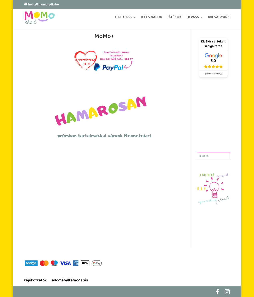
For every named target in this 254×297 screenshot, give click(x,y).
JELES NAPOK (151, 18)
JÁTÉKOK (174, 18)
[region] (104, 213)
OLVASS (193, 18)
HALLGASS (123, 18)
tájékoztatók (35, 281)
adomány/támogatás (70, 281)
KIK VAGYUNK (219, 18)
